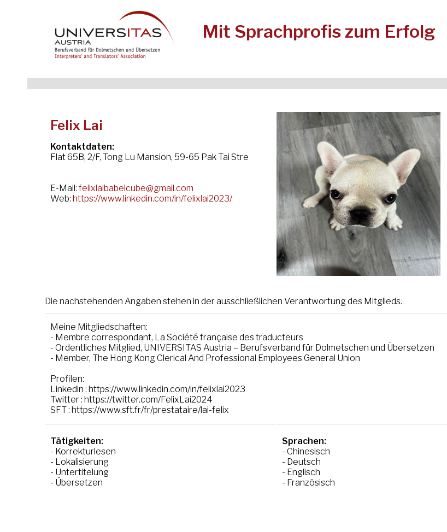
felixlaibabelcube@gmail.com (136, 188)
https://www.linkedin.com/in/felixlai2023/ (152, 198)
